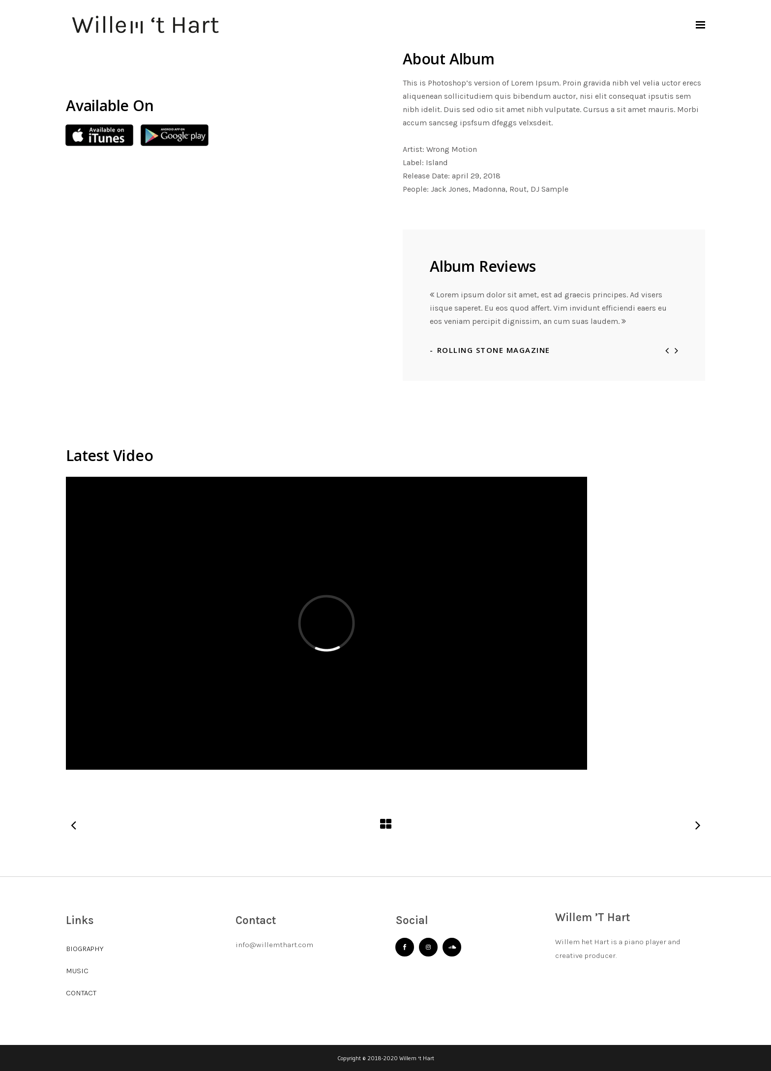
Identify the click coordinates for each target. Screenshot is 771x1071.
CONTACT (81, 992)
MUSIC (77, 970)
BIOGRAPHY (84, 948)
